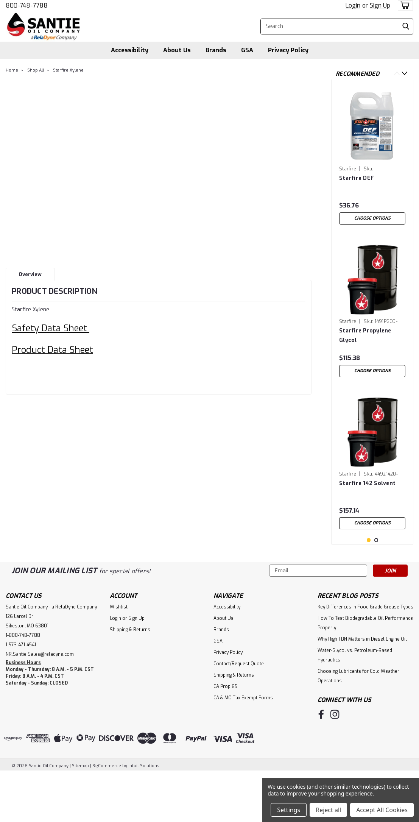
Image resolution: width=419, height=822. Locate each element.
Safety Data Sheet (50, 328)
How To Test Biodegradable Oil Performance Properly (365, 672)
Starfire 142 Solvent (367, 483)
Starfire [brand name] (347, 169)
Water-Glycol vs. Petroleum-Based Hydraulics (355, 704)
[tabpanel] (372, 156)
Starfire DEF (356, 178)
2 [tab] (376, 589)
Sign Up (380, 5)
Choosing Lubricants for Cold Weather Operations (358, 725)
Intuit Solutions (143, 814)
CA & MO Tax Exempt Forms (243, 747)
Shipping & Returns (130, 678)
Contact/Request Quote (238, 713)
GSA (247, 50)
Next (404, 73)
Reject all (328, 810)
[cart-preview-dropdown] (403, 5)
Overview (30, 274)
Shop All (35, 70)
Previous (397, 73)
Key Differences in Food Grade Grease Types (365, 656)
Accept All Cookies (382, 810)
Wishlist (119, 656)
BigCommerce (106, 814)
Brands (216, 50)
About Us (177, 50)
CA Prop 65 (225, 735)
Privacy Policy (288, 50)
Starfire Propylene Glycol (365, 335)
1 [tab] (369, 589)
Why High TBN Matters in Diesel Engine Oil (362, 688)
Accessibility (129, 50)
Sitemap (80, 814)
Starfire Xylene (68, 70)
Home (12, 70)
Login (353, 5)
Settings (288, 810)
